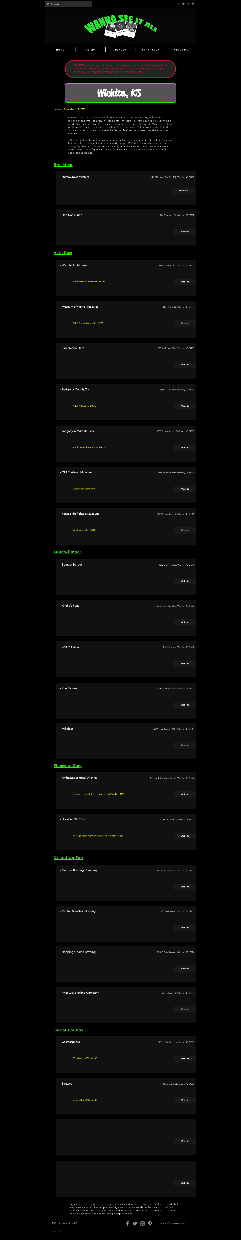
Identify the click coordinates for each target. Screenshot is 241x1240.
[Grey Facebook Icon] (179, 4)
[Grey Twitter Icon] (183, 4)
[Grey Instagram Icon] (188, 4)
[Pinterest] (192, 4)
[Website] (183, 191)
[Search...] (68, 4)
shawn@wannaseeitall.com (173, 1222)
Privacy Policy (58, 1230)
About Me (121, 130)
